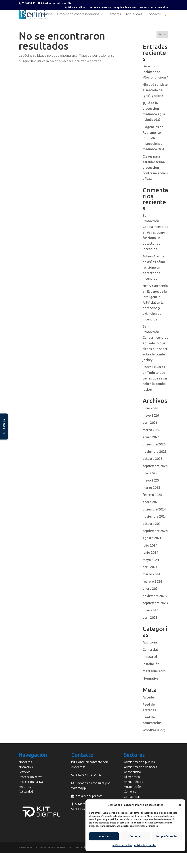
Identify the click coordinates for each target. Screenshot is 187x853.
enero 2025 (151, 502)
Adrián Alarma (153, 256)
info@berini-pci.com (88, 796)
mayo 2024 (151, 560)
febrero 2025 (152, 494)
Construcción (133, 796)
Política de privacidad (145, 845)
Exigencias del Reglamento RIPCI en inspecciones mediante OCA (153, 138)
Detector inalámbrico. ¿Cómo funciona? (155, 71)
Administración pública (139, 762)
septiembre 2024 (155, 531)
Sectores (114, 14)
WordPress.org (154, 730)
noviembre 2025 (155, 451)
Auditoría (150, 642)
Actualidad (134, 14)
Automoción (132, 786)
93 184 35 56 (28, 3)
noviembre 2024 (155, 516)
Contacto (154, 14)
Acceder (149, 697)
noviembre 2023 (155, 596)
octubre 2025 (152, 458)
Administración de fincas (140, 767)
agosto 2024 (152, 538)
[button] (180, 805)
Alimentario (132, 776)
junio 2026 (150, 408)
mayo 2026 (151, 415)
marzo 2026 (151, 430)
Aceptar (104, 836)
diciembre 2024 (154, 509)
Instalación (151, 664)
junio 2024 (150, 552)
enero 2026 (151, 437)
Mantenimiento (154, 671)
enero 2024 (151, 588)
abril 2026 (150, 422)
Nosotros (27, 14)
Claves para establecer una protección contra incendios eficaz (155, 167)
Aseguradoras (133, 781)
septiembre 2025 (155, 466)
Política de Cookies (122, 845)
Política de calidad (75, 7)
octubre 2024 (152, 523)
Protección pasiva (31, 781)
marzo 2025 (151, 487)
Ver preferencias (167, 836)
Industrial (150, 656)
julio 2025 (150, 473)
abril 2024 (150, 567)
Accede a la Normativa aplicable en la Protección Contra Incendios (128, 7)
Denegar (135, 836)
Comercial (150, 649)
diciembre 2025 (154, 444)
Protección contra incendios (78, 14)
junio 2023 (150, 610)
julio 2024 (150, 545)
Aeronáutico (132, 772)
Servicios (45, 14)
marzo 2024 (151, 574)
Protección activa (30, 776)
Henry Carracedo (155, 285)
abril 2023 (150, 617)
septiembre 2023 (155, 603)
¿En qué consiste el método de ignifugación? (155, 90)
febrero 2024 (152, 581)
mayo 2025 (151, 480)
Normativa (151, 678)
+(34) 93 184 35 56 (87, 775)
